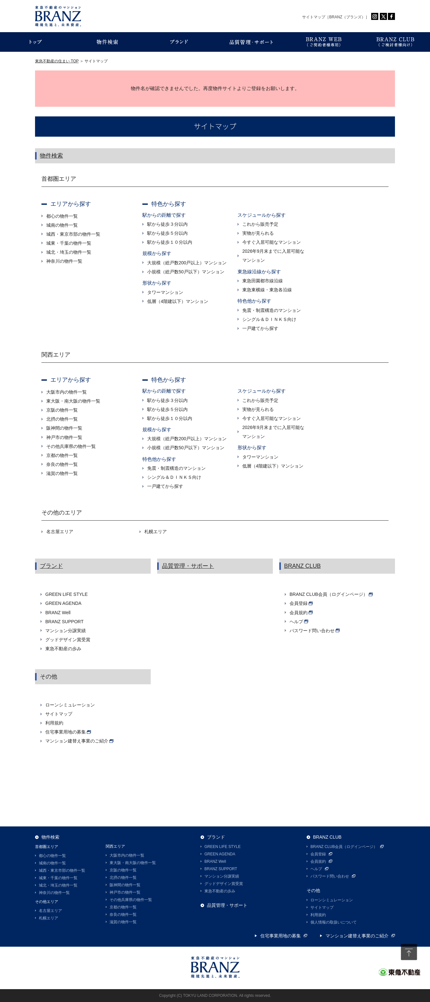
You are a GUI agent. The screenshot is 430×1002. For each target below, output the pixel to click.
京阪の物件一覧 (62, 410)
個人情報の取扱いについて (333, 922)
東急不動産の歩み (63, 648)
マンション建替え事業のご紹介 (357, 935)
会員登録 (318, 854)
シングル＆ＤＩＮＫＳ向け (269, 319)
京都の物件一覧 (62, 455)
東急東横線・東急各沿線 (267, 289)
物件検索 (51, 155)
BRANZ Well (57, 612)
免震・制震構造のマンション (271, 310)
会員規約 (318, 861)
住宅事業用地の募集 (280, 935)
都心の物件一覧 (62, 216)
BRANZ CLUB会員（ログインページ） (343, 846)
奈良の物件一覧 (62, 464)
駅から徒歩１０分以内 (169, 242)
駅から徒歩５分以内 (167, 233)
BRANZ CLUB (302, 566)
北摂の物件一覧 (62, 419)
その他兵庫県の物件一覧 (71, 446)
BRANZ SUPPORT (64, 621)
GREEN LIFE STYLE (66, 594)
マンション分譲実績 (65, 630)
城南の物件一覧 (62, 225)
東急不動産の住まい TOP (57, 61)
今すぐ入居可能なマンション (271, 242)
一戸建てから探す (260, 328)
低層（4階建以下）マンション (177, 301)
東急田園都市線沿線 (262, 280)
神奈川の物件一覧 (64, 261)
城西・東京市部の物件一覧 (73, 234)
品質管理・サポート (188, 566)
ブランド (51, 566)
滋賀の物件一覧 (62, 473)
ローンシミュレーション (70, 704)
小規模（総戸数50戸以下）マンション (185, 271)
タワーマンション (165, 292)
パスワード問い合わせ (329, 876)
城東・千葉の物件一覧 (68, 243)
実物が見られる (258, 233)
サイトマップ (58, 713)
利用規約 (54, 722)
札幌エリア (155, 531)
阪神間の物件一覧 (64, 428)
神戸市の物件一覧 (64, 437)
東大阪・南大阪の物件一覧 (73, 401)
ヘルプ (316, 869)
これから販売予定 (260, 224)
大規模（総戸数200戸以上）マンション (187, 262)
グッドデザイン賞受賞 (67, 639)
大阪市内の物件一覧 (66, 392)
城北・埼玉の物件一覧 (68, 252)
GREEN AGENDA (63, 603)
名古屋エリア (59, 531)
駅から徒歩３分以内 (167, 224)
